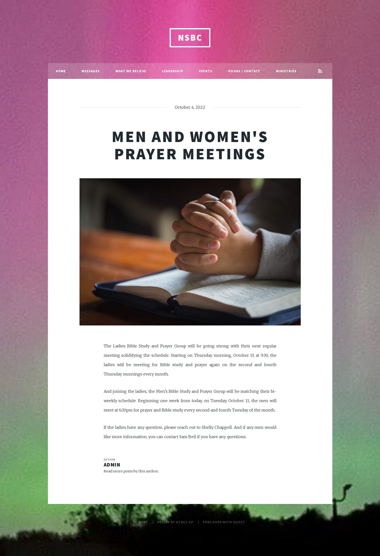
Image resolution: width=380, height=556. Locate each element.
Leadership (172, 71)
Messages (90, 71)
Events (205, 71)
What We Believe (131, 71)
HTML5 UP (184, 522)
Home (61, 71)
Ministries (286, 71)
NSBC (190, 37)
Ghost (239, 522)
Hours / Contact (244, 71)
